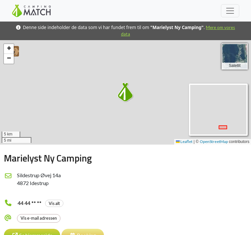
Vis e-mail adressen (39, 218)
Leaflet (184, 141)
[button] (125, 92)
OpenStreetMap (214, 141)
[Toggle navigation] (230, 10)
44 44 (40, 203)
